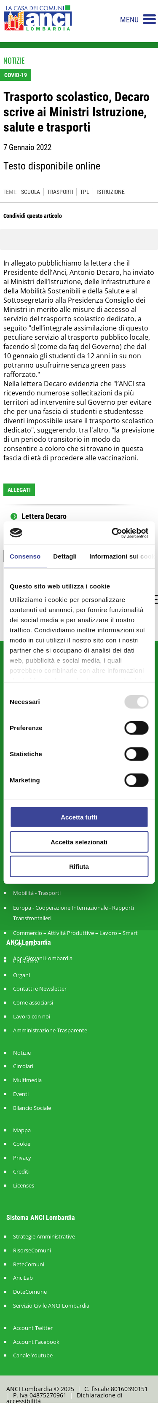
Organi (21, 975)
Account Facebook (36, 1342)
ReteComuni (28, 1264)
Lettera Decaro (44, 516)
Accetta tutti (79, 817)
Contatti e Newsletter (40, 988)
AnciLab (23, 1278)
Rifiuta (79, 866)
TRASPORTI (60, 191)
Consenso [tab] (25, 556)
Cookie (21, 1144)
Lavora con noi (31, 1016)
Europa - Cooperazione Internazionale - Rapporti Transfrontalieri (73, 913)
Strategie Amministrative (44, 1236)
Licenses (23, 1185)
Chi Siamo (25, 961)
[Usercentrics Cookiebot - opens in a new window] (112, 532)
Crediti (21, 1171)
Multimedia (27, 1080)
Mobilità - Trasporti (37, 893)
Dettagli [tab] (65, 556)
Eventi (21, 1094)
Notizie (22, 1053)
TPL (84, 191)
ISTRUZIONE (110, 191)
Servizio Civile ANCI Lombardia (51, 1305)
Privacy (22, 1158)
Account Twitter (33, 1328)
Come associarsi (33, 1002)
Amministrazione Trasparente (50, 1030)
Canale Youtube (33, 1355)
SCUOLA (30, 191)
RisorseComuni (32, 1250)
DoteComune (30, 1292)
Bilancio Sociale (32, 1108)
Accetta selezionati (79, 841)
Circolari (23, 1066)
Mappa (22, 1130)
